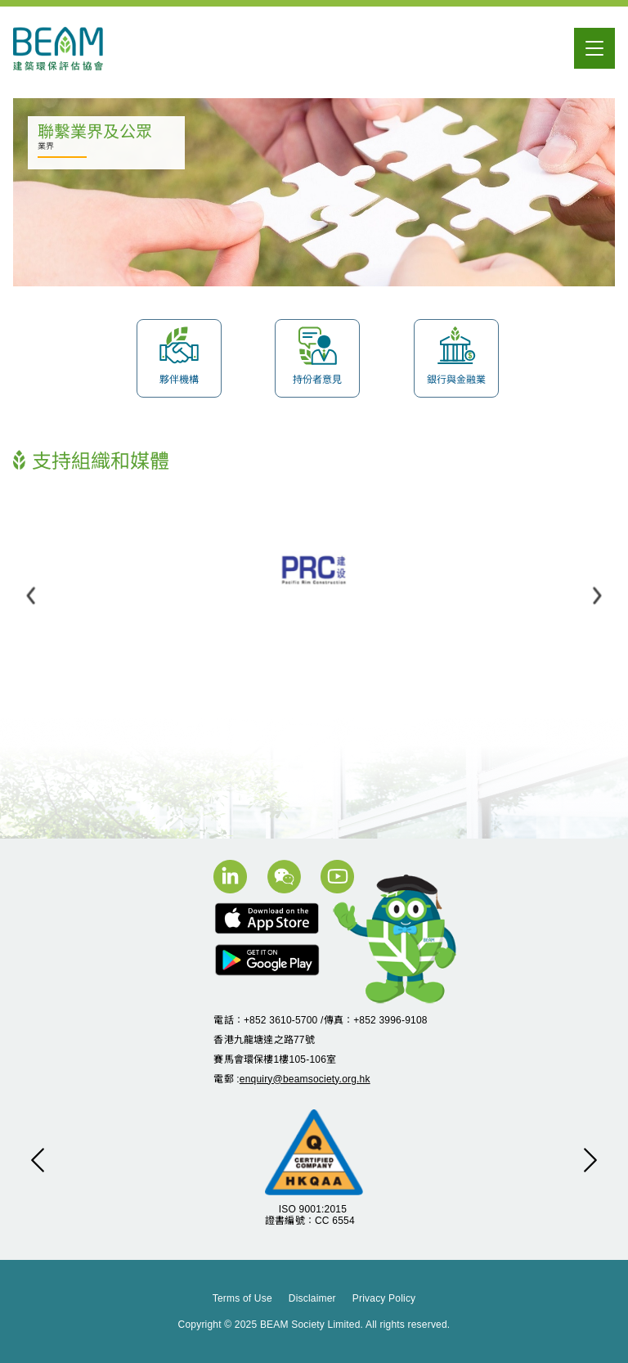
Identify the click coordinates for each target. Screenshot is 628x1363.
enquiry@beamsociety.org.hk (305, 1079)
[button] (31, 595)
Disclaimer (312, 1298)
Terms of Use (242, 1298)
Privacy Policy (383, 1298)
